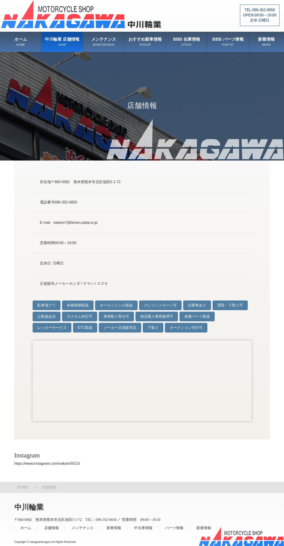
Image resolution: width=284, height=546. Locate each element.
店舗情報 (51, 528)
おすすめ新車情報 (145, 41)
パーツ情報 (174, 528)
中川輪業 (81, 14)
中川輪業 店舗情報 (62, 41)
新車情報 (114, 528)
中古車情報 (143, 528)
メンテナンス (103, 41)
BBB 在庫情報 (186, 41)
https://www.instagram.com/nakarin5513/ (47, 463)
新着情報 (266, 41)
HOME (22, 487)
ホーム (20, 41)
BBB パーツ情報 (228, 41)
